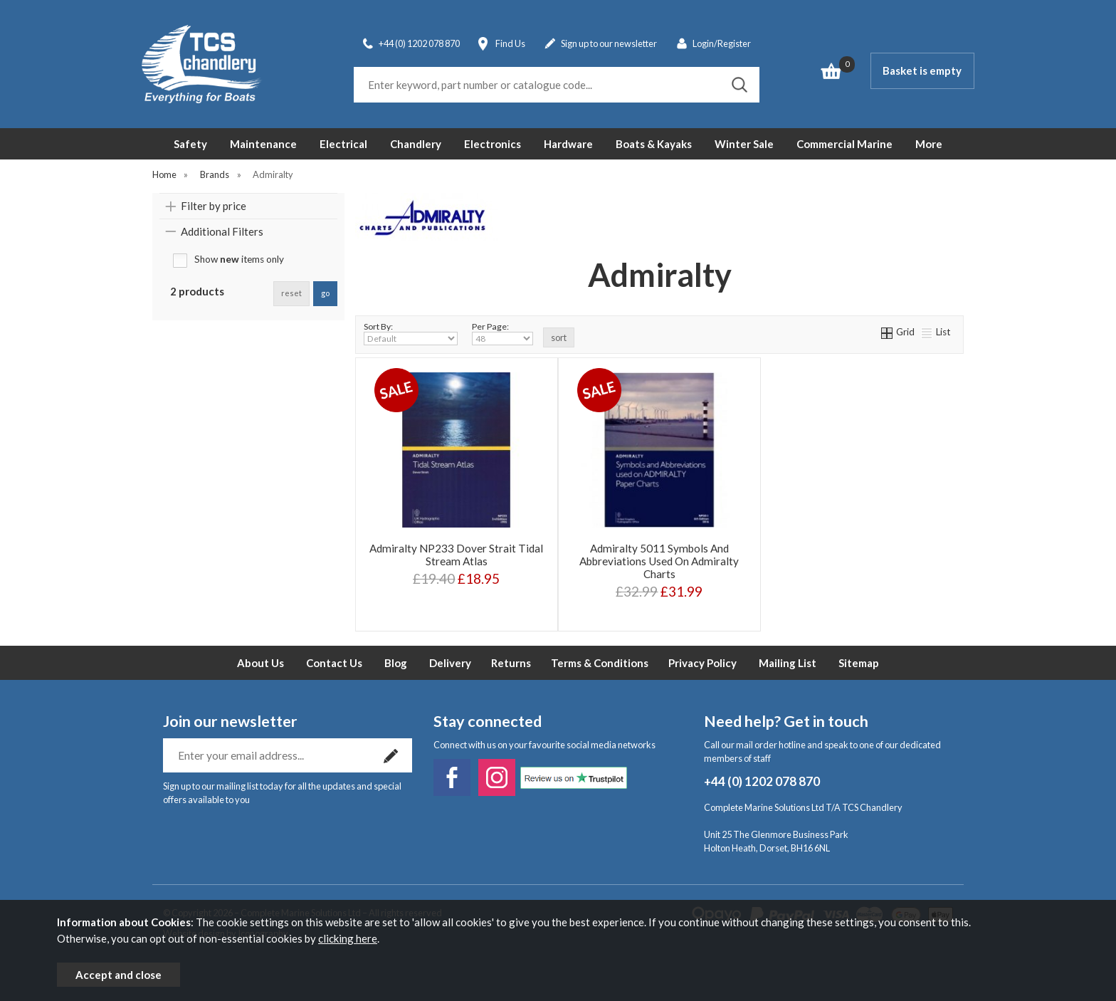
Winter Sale (744, 143)
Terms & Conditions (599, 662)
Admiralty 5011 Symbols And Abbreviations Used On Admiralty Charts (659, 561)
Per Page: (502, 333)
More (928, 143)
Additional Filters (222, 231)
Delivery (450, 662)
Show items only (239, 259)
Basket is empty (922, 70)
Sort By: (411, 333)
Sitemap (858, 662)
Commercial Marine (844, 143)
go (325, 293)
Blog (395, 662)
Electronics (492, 143)
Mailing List (787, 662)
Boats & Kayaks (654, 143)
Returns (511, 662)
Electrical (343, 143)
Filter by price (213, 205)
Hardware (568, 143)
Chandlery (415, 143)
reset (291, 293)
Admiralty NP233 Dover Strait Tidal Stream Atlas (456, 554)
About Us (260, 662)
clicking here (347, 938)
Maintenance (263, 143)
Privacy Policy (702, 662)
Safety (190, 143)
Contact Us (334, 662)
